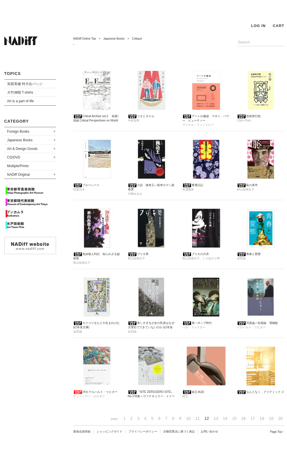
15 (234, 418)
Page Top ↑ (277, 431)
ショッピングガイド (109, 431)
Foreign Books (18, 132)
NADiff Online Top (84, 38)
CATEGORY (16, 121)
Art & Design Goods (22, 149)
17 (253, 418)
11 (197, 418)
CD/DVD (13, 157)
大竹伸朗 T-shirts (20, 92)
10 (188, 418)
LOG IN (258, 26)
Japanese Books (20, 140)
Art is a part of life (20, 101)
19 (271, 418)
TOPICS (12, 73)
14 (225, 418)
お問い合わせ (209, 431)
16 (243, 418)
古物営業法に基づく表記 (179, 431)
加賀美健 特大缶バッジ (25, 84)
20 (280, 418)
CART (278, 26)
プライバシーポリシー (142, 431)
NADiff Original (18, 175)
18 (262, 418)
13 (216, 418)
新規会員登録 (81, 431)
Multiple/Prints (18, 166)
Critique (137, 38)
